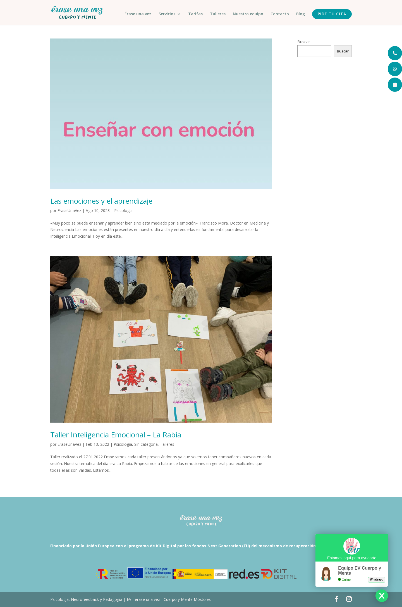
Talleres (218, 14)
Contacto (280, 14)
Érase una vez (138, 14)
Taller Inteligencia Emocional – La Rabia (115, 435)
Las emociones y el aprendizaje (101, 201)
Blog (300, 14)
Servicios (167, 14)
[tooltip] (394, 53)
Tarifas (195, 14)
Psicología (123, 210)
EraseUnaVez (69, 210)
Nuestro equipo (248, 14)
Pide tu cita (332, 13)
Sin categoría (146, 444)
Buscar (303, 41)
